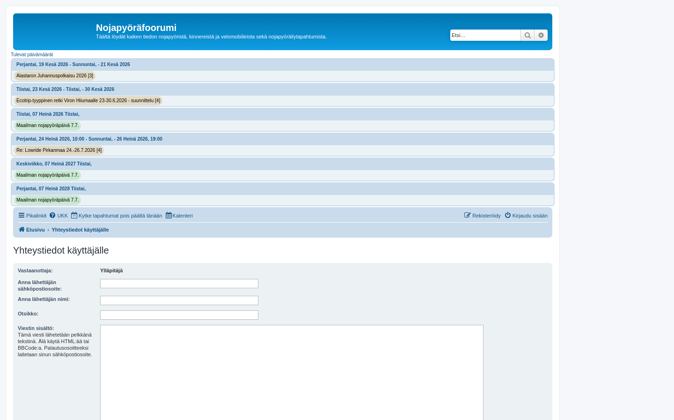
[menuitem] (58, 215)
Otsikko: (28, 313)
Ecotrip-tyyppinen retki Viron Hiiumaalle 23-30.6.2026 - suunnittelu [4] (88, 100)
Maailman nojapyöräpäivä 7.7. (47, 125)
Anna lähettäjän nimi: (44, 299)
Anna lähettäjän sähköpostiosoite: (40, 285)
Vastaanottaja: (35, 270)
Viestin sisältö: (36, 328)
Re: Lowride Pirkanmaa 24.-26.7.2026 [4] (59, 150)
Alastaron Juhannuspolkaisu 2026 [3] (54, 75)
